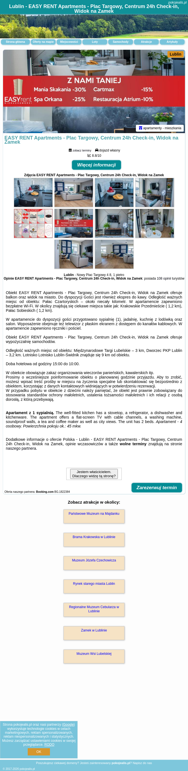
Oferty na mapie (43, 41)
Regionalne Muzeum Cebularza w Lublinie (94, 609)
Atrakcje (146, 41)
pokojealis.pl (177, 2)
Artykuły (172, 41)
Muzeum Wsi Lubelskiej (94, 654)
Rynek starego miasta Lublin (94, 584)
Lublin (175, 54)
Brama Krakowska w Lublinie (94, 537)
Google (68, 725)
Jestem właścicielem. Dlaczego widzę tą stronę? (94, 474)
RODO (49, 745)
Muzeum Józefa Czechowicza (94, 560)
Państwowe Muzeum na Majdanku (94, 514)
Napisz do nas (142, 763)
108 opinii (164, 278)
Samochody (121, 41)
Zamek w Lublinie (94, 630)
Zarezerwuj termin (157, 487)
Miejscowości (69, 41)
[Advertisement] (94, 717)
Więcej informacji (96, 165)
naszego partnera (21, 448)
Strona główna (15, 41)
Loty (95, 41)
